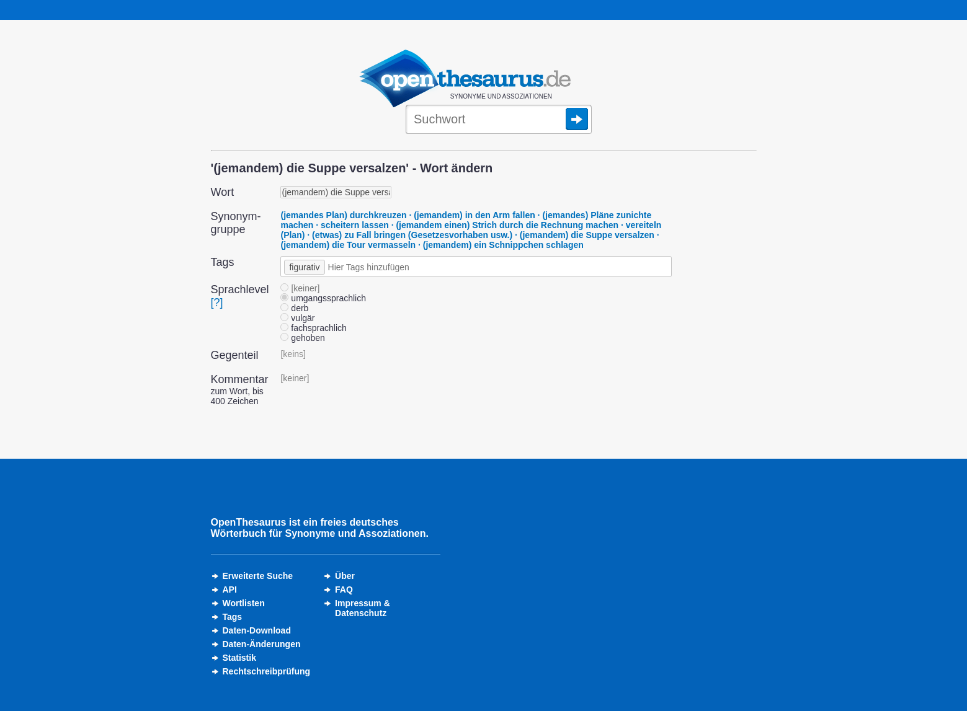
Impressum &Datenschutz (362, 608)
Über (345, 576)
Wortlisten (244, 603)
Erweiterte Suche (258, 576)
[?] (217, 302)
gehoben (302, 338)
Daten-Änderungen (262, 644)
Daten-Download (257, 630)
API (230, 589)
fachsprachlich (313, 328)
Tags (233, 617)
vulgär (297, 318)
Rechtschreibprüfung (267, 671)
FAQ (344, 589)
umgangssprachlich (323, 298)
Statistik (239, 658)
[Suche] (499, 120)
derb (294, 308)
